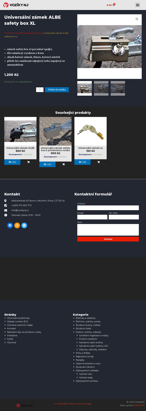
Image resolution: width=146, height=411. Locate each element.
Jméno (81, 203)
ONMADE (139, 404)
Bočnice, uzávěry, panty (88, 321)
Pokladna (12, 335)
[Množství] (40, 89)
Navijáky (80, 359)
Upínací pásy (86, 376)
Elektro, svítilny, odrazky (88, 331)
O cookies (58, 402)
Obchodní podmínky (18, 318)
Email (80, 213)
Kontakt (11, 328)
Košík (10, 338)
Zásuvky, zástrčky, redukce (93, 349)
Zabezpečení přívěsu (32, 33)
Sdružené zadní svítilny (91, 342)
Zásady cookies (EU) (18, 321)
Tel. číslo (113, 213)
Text (79, 222)
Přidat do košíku (57, 89)
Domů (7, 33)
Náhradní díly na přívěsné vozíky (24, 331)
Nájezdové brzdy (85, 355)
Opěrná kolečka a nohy (88, 362)
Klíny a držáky (83, 352)
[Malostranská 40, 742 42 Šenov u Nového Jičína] (73, 278)
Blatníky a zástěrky (86, 318)
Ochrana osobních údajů (20, 325)
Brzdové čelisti (83, 328)
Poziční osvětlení (88, 338)
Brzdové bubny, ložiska (88, 325)
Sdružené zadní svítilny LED (94, 345)
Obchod (17, 33)
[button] (137, 5)
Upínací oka (85, 373)
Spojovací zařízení (85, 366)
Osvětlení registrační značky (94, 335)
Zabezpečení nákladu (88, 369)
